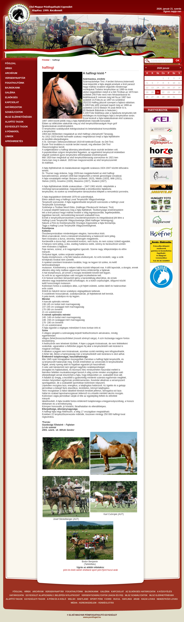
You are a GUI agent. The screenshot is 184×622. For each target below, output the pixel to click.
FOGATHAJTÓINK (14, 83)
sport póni (97, 570)
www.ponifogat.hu (92, 617)
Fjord (108, 599)
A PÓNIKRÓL (12, 131)
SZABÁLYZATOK (14, 112)
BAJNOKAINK (12, 87)
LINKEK (9, 136)
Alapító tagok (14, 122)
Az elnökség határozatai (140, 591)
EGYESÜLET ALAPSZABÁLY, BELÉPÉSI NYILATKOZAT (53, 595)
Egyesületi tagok (16, 126)
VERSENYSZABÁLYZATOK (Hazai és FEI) (102, 595)
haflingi (127, 599)
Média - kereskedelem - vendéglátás (92, 603)
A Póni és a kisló (56, 599)
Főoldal (45, 60)
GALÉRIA (10, 92)
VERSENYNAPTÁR (15, 78)
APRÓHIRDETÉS (14, 141)
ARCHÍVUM (11, 73)
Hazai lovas (148, 599)
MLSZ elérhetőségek (18, 117)
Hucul (117, 599)
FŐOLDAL (10, 63)
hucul (110, 570)
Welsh (71, 599)
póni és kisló (69, 570)
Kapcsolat (12, 102)
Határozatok (13, 107)
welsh (79, 570)
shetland (87, 570)
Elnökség (11, 97)
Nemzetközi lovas (167, 599)
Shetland (83, 599)
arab (115, 570)
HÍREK (8, 68)
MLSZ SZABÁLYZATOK (136, 595)
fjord (104, 570)
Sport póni (96, 599)
